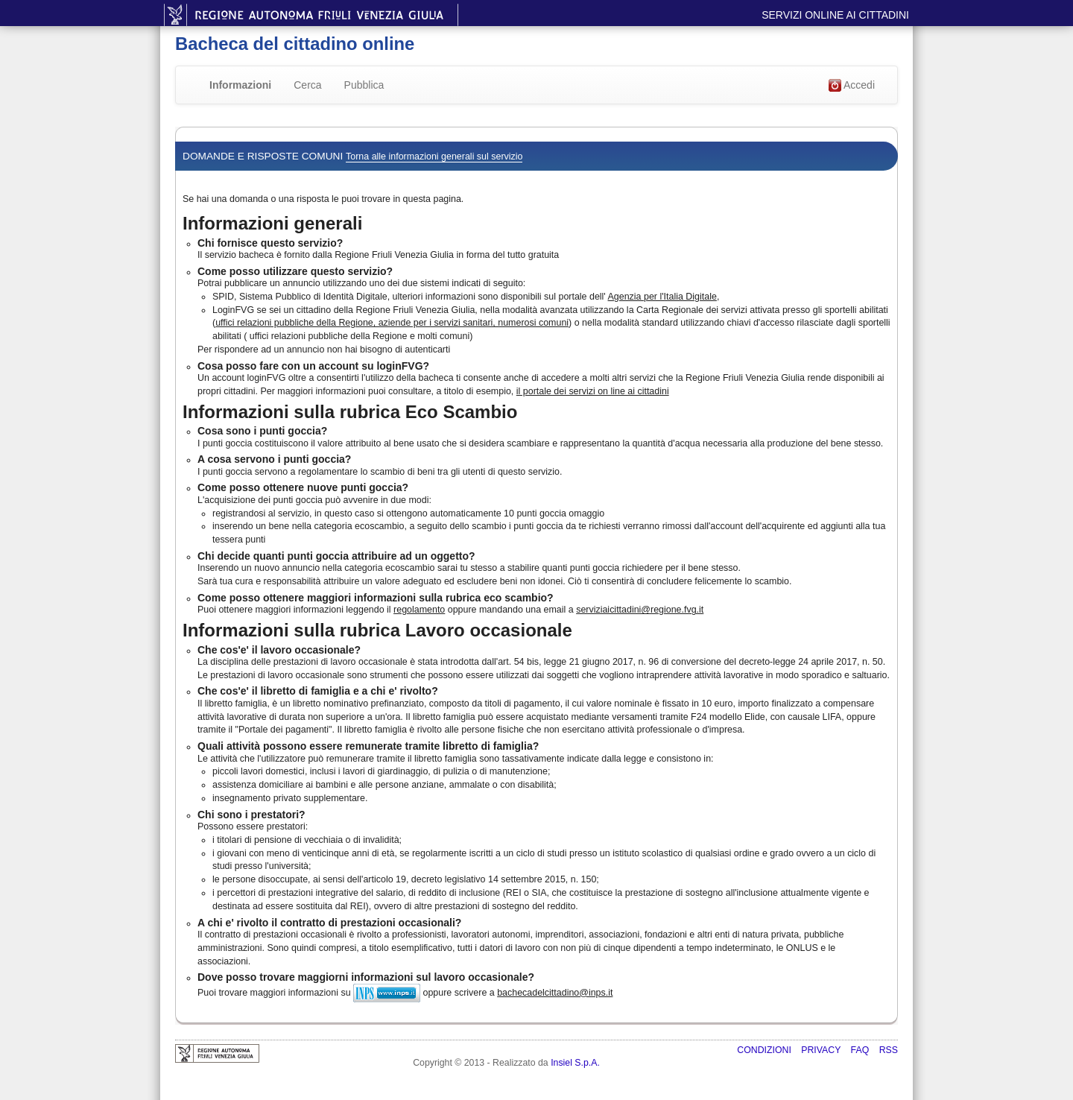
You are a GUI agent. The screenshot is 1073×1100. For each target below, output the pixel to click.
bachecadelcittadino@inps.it (555, 992)
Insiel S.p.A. (575, 1063)
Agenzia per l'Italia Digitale (662, 296)
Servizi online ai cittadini (835, 15)
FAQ (861, 1050)
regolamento (419, 609)
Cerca (307, 85)
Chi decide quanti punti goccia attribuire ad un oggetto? (336, 556)
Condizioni (765, 1050)
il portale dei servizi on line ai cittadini (592, 391)
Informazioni (240, 85)
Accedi (852, 85)
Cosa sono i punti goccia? (262, 431)
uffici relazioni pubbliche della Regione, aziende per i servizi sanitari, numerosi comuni (392, 322)
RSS (888, 1050)
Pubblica (364, 85)
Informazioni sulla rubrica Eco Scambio (350, 412)
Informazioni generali (272, 223)
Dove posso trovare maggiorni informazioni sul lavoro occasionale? (365, 977)
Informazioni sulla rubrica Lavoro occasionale (377, 630)
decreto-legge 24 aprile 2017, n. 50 (811, 662)
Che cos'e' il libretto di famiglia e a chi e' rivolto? (317, 691)
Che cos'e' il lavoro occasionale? (279, 650)
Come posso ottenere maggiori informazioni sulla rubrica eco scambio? (375, 598)
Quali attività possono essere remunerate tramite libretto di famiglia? (368, 746)
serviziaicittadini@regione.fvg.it (639, 609)
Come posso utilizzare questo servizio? (295, 271)
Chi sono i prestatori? (251, 815)
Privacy (822, 1050)
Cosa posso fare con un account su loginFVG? (313, 366)
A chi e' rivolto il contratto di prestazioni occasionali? (329, 923)
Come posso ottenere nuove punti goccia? (302, 487)
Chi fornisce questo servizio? (270, 243)
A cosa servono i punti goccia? (274, 459)
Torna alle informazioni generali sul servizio (434, 156)
